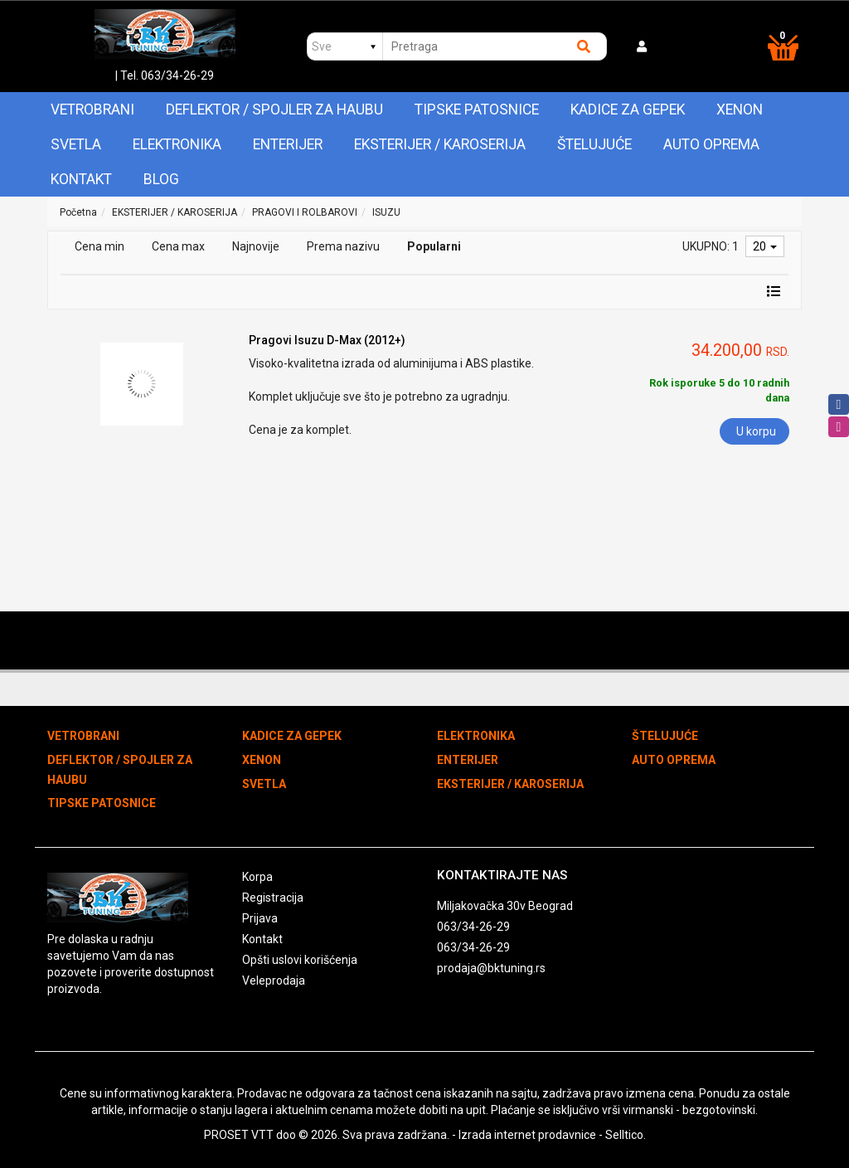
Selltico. (625, 1134)
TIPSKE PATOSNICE (477, 109)
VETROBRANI (92, 109)
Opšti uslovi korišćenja (299, 959)
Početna (78, 212)
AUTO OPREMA (711, 144)
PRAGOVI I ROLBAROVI (304, 212)
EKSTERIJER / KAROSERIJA (440, 144)
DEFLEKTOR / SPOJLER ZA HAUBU (274, 109)
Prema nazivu (343, 246)
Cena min (99, 246)
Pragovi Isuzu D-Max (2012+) (327, 340)
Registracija (272, 897)
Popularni (434, 246)
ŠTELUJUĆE (594, 144)
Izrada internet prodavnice (527, 1134)
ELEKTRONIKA (177, 144)
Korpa (257, 876)
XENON (739, 109)
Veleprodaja (273, 980)
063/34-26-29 (473, 926)
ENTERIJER (288, 144)
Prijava (260, 918)
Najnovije (255, 246)
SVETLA (76, 144)
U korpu (756, 431)
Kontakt (81, 179)
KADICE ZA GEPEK (627, 109)
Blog (161, 179)
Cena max (178, 246)
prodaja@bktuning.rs (491, 968)
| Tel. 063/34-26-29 (164, 75)
